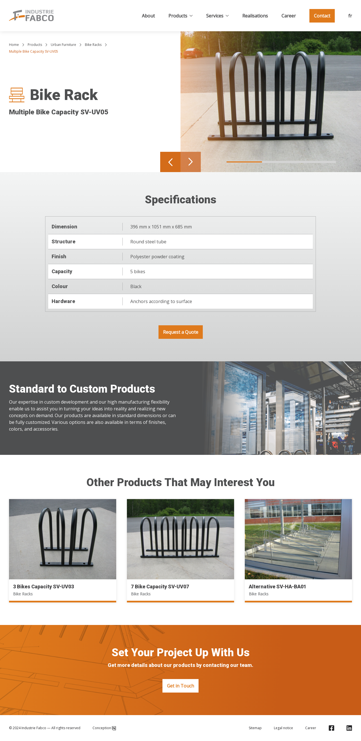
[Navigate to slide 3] (317, 162)
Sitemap (255, 728)
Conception (104, 728)
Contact (322, 16)
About (148, 16)
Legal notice (283, 728)
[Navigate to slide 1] (244, 162)
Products (180, 16)
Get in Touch (180, 686)
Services (217, 16)
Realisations (255, 16)
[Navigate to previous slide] (170, 162)
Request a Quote (180, 332)
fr (350, 16)
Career (288, 16)
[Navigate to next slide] (190, 162)
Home (14, 44)
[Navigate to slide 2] (281, 162)
